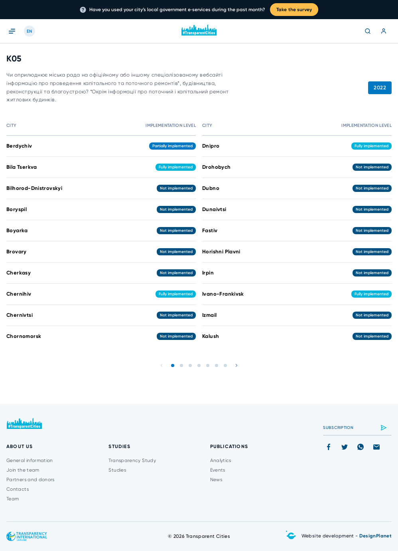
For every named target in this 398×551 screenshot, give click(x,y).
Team (12, 499)
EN (29, 31)
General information (29, 460)
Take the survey (294, 9)
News (216, 479)
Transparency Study (132, 460)
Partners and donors (30, 479)
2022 (380, 88)
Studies (117, 470)
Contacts (17, 489)
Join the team (22, 470)
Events (217, 470)
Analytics (220, 460)
